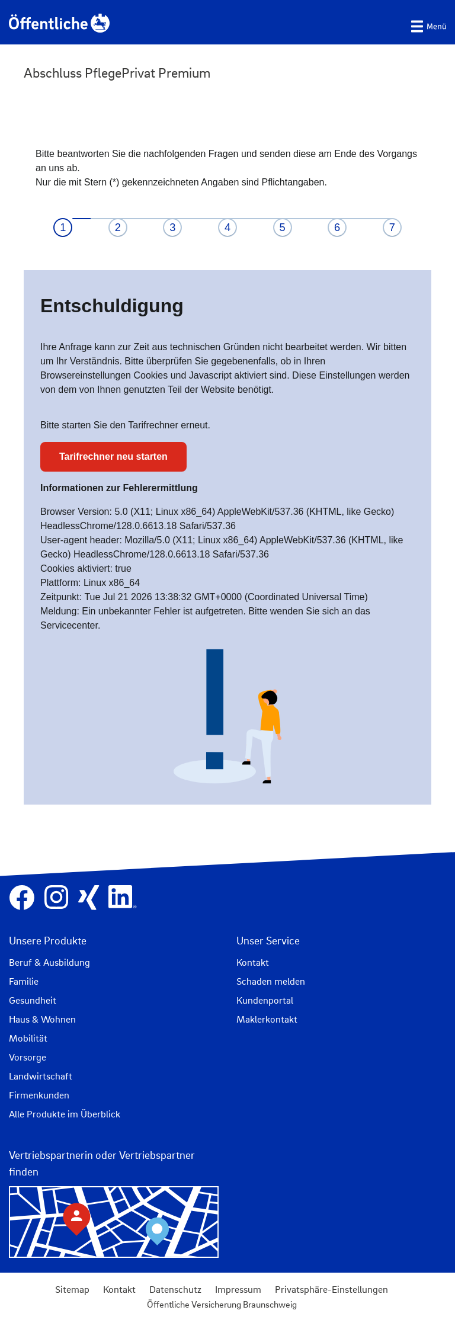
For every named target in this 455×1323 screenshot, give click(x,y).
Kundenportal (264, 1000)
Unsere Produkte (47, 940)
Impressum (238, 1289)
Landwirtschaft (40, 1076)
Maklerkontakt (266, 1019)
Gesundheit (32, 1000)
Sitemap (72, 1289)
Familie (24, 981)
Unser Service (268, 940)
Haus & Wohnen (42, 1019)
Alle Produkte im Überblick (64, 1114)
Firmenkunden (39, 1095)
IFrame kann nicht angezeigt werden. (227, 469)
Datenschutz (175, 1289)
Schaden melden (270, 981)
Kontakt (252, 962)
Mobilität (28, 1038)
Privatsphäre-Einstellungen (331, 1289)
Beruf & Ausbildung (49, 962)
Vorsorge (27, 1057)
